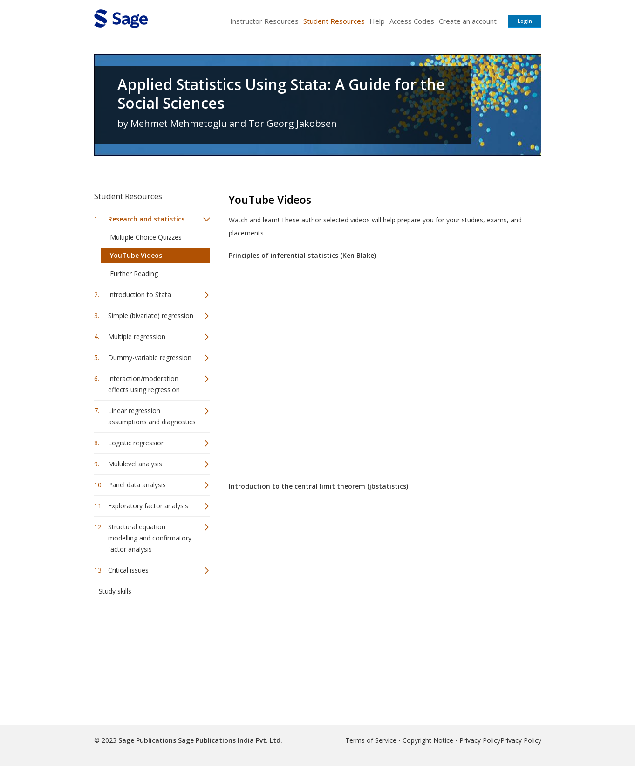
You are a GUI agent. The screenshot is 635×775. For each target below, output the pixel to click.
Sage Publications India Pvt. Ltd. (229, 740)
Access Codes (411, 21)
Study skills (115, 591)
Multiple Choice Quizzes (146, 237)
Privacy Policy (479, 740)
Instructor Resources (264, 21)
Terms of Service (370, 740)
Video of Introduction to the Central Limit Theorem (378, 593)
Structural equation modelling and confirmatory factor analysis (149, 538)
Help (377, 21)
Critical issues (128, 570)
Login (525, 20)
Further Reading (134, 273)
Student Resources (334, 21)
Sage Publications (147, 740)
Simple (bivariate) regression (150, 315)
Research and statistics (146, 219)
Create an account (468, 21)
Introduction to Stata (139, 294)
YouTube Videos (136, 255)
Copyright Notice (428, 740)
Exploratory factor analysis (148, 505)
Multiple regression (136, 336)
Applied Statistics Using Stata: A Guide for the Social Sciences (281, 93)
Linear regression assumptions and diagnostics (152, 416)
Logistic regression (136, 442)
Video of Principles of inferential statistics (378, 362)
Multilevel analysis (135, 463)
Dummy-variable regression (149, 357)
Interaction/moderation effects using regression (144, 384)
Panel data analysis (137, 484)
